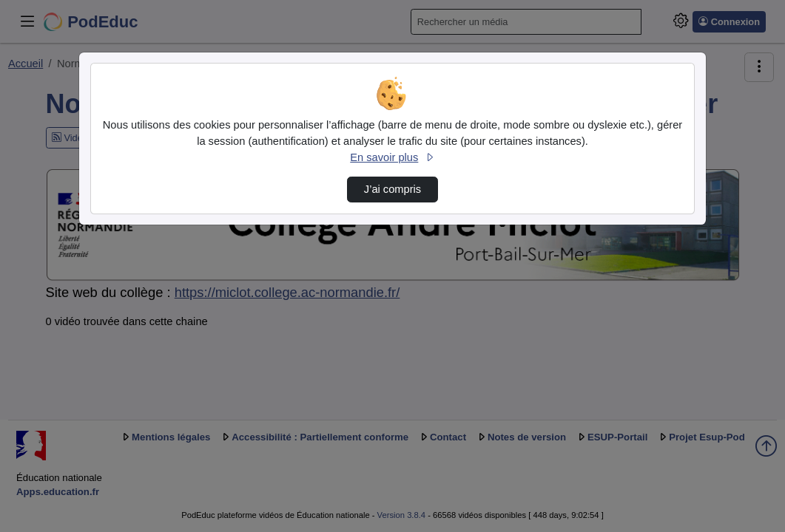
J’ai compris (392, 189)
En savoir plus (392, 157)
